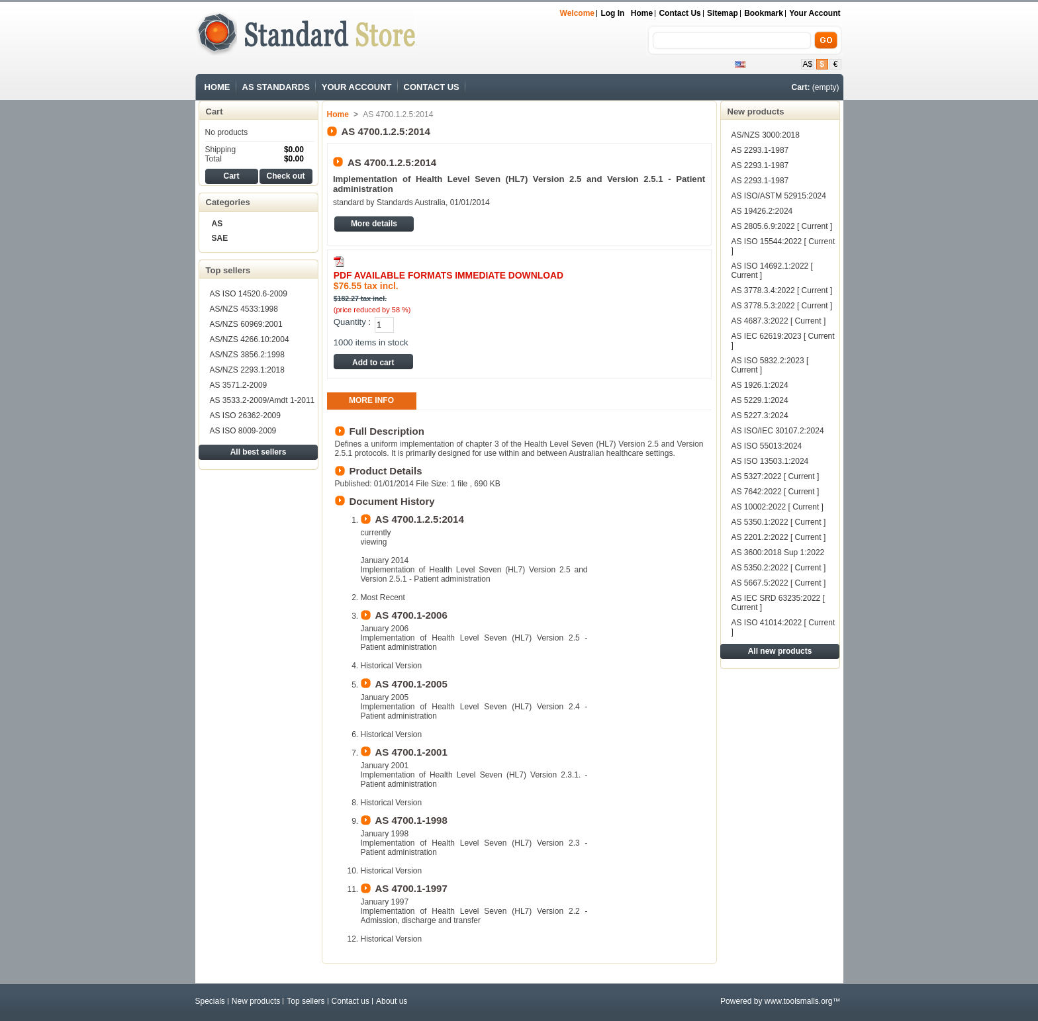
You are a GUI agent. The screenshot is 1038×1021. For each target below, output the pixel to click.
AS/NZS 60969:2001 (246, 324)
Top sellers (228, 270)
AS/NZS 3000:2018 (765, 135)
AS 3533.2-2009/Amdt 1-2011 (262, 400)
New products (756, 111)
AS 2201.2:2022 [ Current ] (778, 537)
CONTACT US (431, 87)
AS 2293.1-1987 (760, 150)
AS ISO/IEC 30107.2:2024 (777, 430)
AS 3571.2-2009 (238, 385)
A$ (808, 64)
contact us (679, 13)
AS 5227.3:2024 (759, 415)
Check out (285, 176)
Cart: (800, 87)
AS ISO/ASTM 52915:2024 (778, 195)
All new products (780, 651)
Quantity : (352, 322)
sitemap (722, 13)
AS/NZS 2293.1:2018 (247, 370)
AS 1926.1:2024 (759, 385)
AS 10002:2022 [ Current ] (777, 506)
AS (217, 223)
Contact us (350, 1001)
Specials (210, 1001)
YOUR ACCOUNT (357, 87)
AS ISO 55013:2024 (766, 446)
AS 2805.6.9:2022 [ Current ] (782, 226)
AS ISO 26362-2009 (245, 415)
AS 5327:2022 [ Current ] (775, 476)
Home (642, 13)
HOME (217, 87)
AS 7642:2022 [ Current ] (775, 491)
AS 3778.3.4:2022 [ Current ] (782, 290)
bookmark (763, 13)
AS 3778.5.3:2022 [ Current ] (782, 305)
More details (374, 223)
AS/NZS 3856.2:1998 (247, 354)
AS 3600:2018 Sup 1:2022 (778, 552)
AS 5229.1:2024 (759, 400)
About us (391, 1001)
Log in (612, 13)
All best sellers (258, 452)
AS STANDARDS (276, 87)
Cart (214, 111)
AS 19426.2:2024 (762, 211)
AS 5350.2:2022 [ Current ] (778, 567)
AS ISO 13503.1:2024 (770, 461)
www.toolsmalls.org (799, 1001)
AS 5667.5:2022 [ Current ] (778, 583)
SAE (220, 238)
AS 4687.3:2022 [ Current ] (778, 321)
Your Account (814, 13)
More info (371, 400)
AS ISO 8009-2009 (243, 430)
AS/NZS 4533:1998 (244, 309)
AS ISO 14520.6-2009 (248, 293)
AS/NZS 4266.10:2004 (249, 339)
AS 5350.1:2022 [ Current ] (778, 522)
